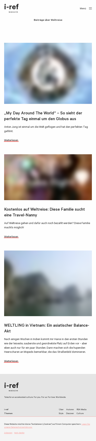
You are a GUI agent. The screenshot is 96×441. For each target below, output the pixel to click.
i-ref (11, 8)
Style (61, 414)
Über (61, 410)
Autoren (70, 410)
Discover (70, 414)
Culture (80, 414)
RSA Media (82, 410)
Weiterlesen (11, 140)
